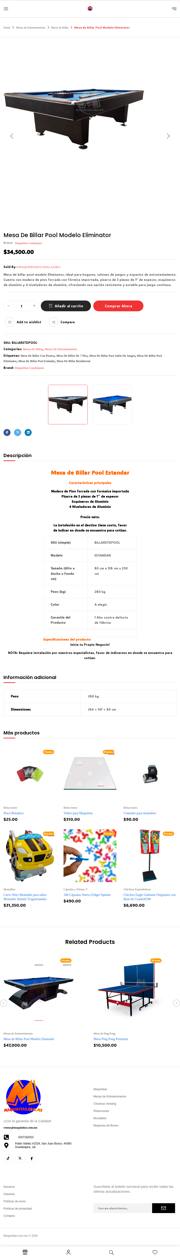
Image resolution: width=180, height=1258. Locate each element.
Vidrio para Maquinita (78, 813)
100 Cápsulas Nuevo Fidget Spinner (87, 895)
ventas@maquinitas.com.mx (21, 1127)
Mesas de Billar (60, 27)
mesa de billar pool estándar (37, 361)
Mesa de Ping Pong (104, 1033)
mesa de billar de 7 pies (71, 355)
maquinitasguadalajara (39, 267)
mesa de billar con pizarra (37, 355)
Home (7, 27)
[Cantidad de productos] (21, 306)
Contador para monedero (140, 813)
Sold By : (11, 267)
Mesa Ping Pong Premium (111, 1039)
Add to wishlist (29, 322)
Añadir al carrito (69, 306)
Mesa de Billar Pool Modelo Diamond (29, 1039)
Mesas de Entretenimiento (30, 27)
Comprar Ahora (118, 306)
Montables (9, 889)
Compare (67, 322)
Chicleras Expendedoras (137, 889)
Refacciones (10, 807)
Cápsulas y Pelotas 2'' (76, 889)
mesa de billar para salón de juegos (112, 355)
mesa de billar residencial (73, 361)
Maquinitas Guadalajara (28, 243)
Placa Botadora (13, 813)
